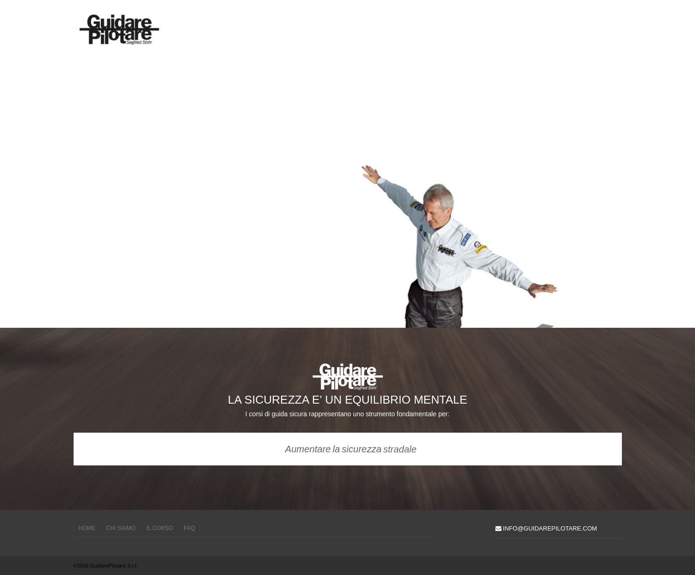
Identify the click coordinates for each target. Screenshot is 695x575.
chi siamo (121, 528)
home (87, 528)
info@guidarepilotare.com (546, 528)
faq (189, 528)
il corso (159, 528)
